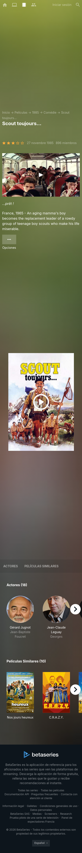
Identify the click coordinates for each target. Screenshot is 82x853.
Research (66, 813)
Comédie (50, 112)
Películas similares (41, 566)
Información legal (13, 806)
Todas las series (28, 790)
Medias (37, 813)
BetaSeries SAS (20, 813)
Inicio (6, 112)
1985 (35, 112)
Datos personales (41, 810)
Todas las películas (52, 790)
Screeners (51, 813)
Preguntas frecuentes (44, 794)
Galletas (32, 806)
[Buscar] (78, 5)
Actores (10, 566)
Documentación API (17, 794)
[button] (20, 617)
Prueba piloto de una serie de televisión (34, 817)
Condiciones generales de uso (58, 806)
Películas (20, 112)
